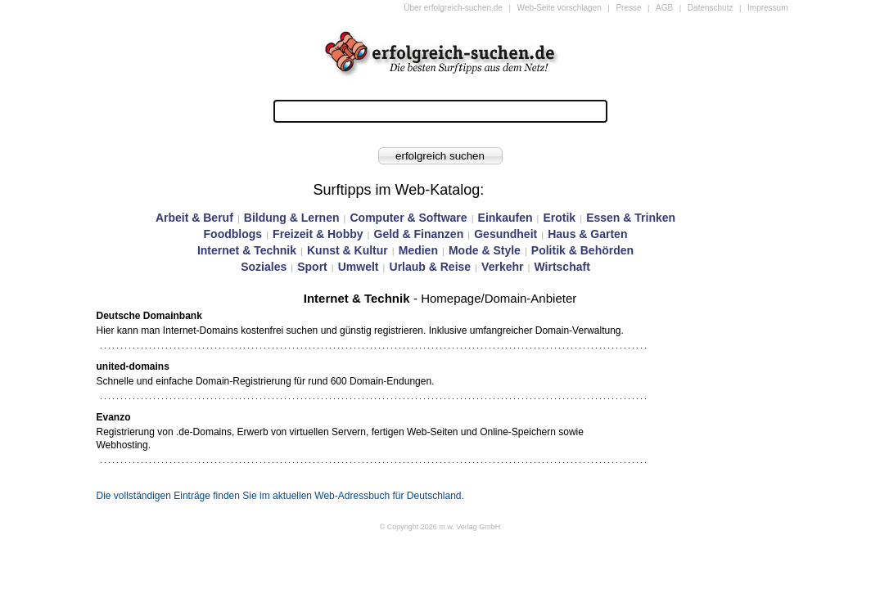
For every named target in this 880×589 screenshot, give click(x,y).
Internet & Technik (246, 250)
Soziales (264, 266)
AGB (664, 7)
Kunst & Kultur (347, 250)
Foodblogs (233, 234)
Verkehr (502, 266)
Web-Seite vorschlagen (559, 7)
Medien (418, 250)
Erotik (559, 217)
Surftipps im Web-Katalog (397, 190)
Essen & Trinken (630, 217)
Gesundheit (505, 234)
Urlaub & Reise (431, 266)
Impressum (767, 7)
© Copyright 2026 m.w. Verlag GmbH (440, 527)
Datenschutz (710, 7)
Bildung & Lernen (292, 217)
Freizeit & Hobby (318, 234)
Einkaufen (505, 217)
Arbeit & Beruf (194, 217)
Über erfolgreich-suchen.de (453, 7)
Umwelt (358, 266)
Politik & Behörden (582, 250)
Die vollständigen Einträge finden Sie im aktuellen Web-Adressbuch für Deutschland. (280, 495)
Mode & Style (485, 250)
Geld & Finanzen (419, 234)
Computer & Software (408, 217)
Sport (312, 266)
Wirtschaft (561, 266)
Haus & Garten (587, 234)
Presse (628, 7)
